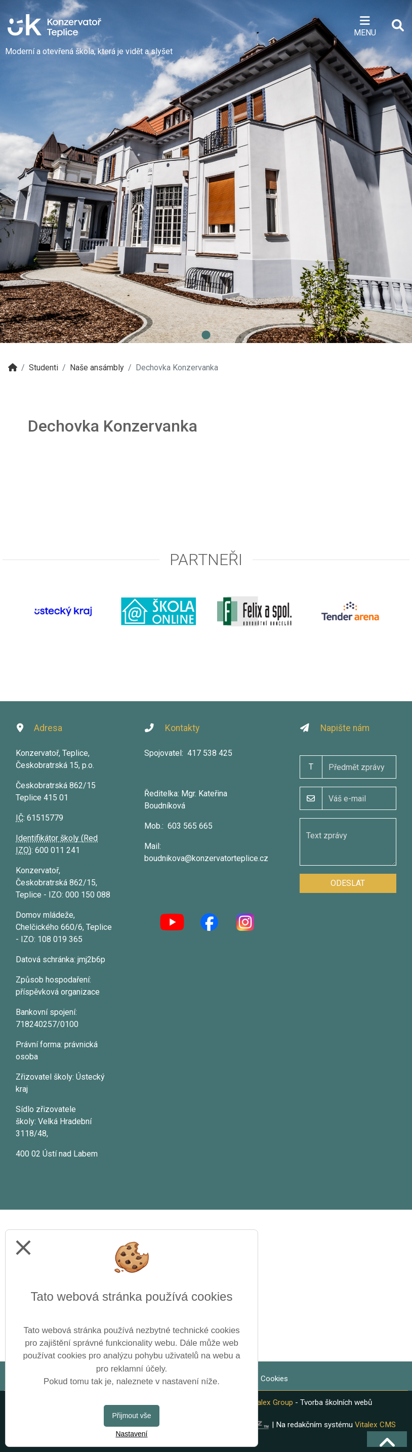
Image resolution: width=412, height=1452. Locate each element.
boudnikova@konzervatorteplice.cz (206, 858)
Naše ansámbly (97, 367)
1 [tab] (206, 335)
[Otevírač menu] (365, 25)
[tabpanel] (206, 171)
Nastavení (131, 1434)
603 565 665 (190, 826)
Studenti (43, 367)
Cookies (274, 1378)
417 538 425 (209, 753)
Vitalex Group (270, 1402)
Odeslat (348, 883)
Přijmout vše (131, 1416)
